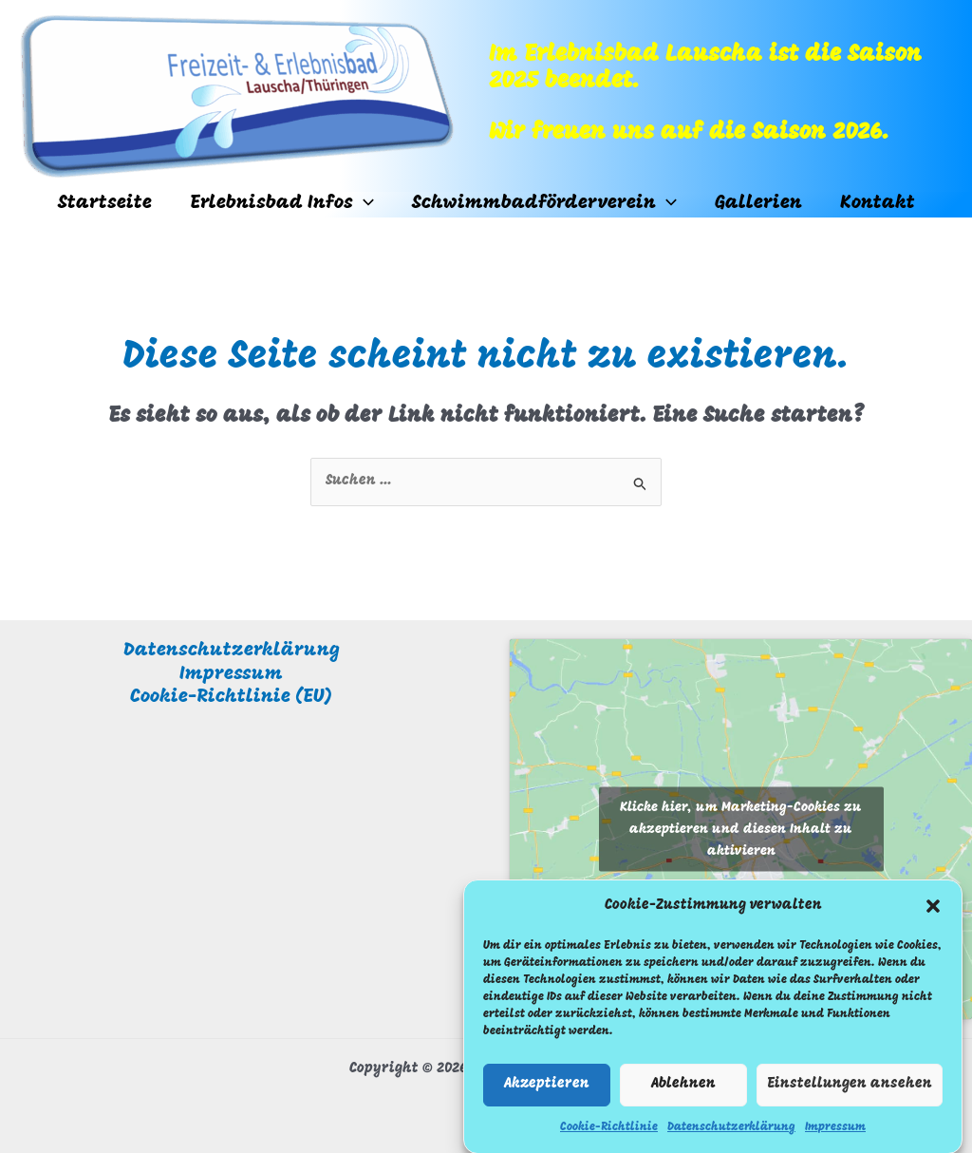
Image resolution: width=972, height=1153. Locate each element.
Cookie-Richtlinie (609, 1138)
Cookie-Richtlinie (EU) (231, 697)
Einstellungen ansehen (849, 1094)
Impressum (835, 1138)
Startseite (105, 203)
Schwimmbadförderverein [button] (544, 204)
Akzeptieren (546, 1094)
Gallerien (758, 203)
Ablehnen (683, 1094)
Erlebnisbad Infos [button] (282, 204)
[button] (933, 916)
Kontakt (877, 203)
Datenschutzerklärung (731, 1138)
